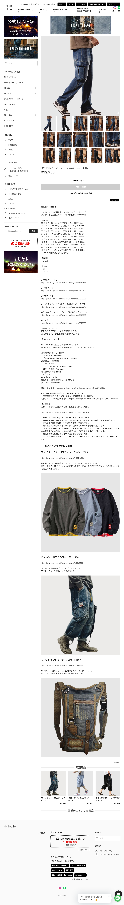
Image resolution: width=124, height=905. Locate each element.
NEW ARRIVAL (10, 77)
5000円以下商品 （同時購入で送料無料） (83, 11)
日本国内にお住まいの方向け (81, 193)
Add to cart (81, 187)
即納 (6, 110)
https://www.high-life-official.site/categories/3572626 (63, 315)
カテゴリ (43, 11)
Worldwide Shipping (97, 4)
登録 (33, 231)
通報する (117, 762)
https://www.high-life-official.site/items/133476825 (62, 458)
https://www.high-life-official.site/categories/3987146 (63, 283)
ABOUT (61, 4)
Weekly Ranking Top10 (13, 83)
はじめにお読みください (31, 4)
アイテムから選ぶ (26, 11)
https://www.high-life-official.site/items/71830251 (62, 665)
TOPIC (71, 4)
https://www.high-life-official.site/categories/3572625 (63, 299)
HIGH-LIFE (8, 126)
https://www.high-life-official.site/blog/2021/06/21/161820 (65, 412)
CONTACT (81, 4)
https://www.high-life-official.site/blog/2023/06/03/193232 (93, 399)
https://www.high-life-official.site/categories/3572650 (63, 323)
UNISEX (7, 88)
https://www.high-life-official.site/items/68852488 (62, 563)
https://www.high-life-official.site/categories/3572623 (63, 291)
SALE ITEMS (9, 121)
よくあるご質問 (49, 4)
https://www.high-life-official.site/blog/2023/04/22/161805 (80, 388)
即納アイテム (113, 4)
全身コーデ (102, 11)
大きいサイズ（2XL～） (60, 11)
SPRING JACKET (11, 104)
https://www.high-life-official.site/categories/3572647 (63, 307)
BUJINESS (8, 115)
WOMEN (7, 93)
